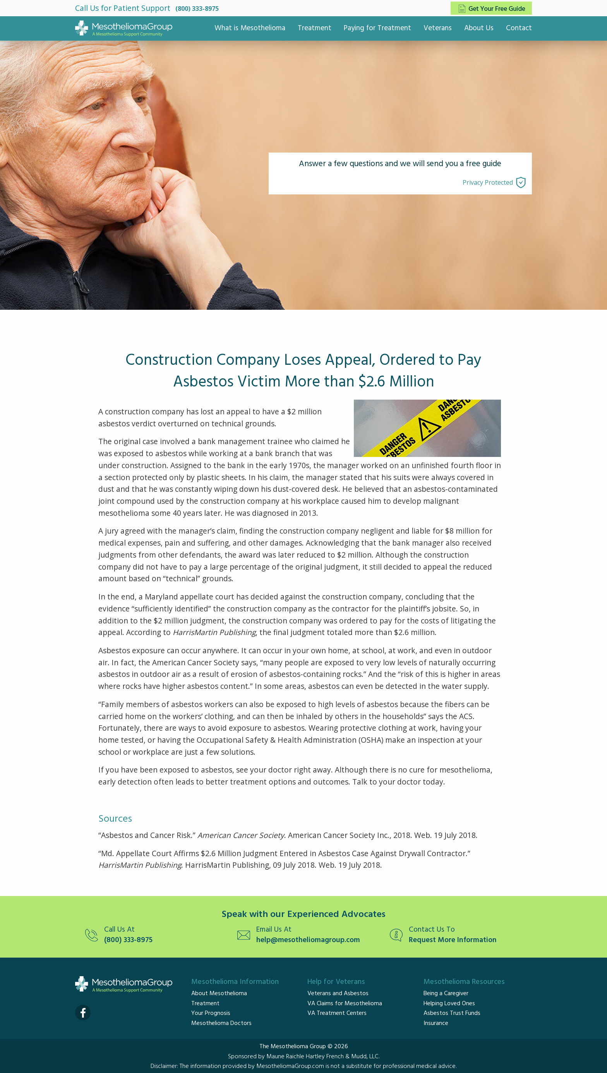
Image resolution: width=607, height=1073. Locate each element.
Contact (519, 28)
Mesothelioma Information (235, 982)
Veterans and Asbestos (338, 994)
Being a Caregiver (446, 994)
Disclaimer (164, 1066)
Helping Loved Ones (449, 1004)
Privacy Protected (488, 182)
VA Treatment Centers (337, 1013)
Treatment (314, 28)
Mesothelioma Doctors (221, 1023)
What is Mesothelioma (249, 28)
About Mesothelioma (219, 994)
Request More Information (453, 940)
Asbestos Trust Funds (452, 1013)
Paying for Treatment (377, 28)
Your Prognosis (210, 1013)
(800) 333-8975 (197, 8)
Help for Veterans (336, 982)
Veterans (438, 28)
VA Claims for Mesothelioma (344, 1004)
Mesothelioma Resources (464, 982)
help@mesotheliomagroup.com (308, 940)
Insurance (436, 1023)
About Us (479, 28)
